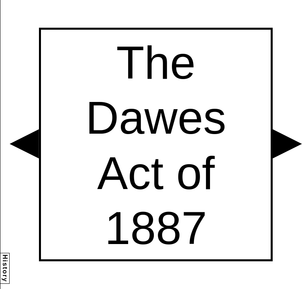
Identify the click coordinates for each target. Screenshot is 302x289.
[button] (24, 144)
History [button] (5, 268)
